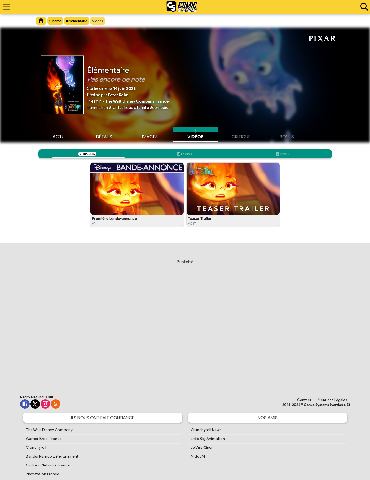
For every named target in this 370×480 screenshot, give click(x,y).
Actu (58, 136)
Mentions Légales (332, 400)
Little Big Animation (208, 438)
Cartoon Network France (48, 465)
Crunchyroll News (206, 429)
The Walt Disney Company (49, 429)
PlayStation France (42, 474)
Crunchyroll (36, 447)
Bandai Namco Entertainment (52, 456)
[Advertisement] (185, 320)
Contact (304, 400)
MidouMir (199, 456)
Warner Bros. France (44, 438)
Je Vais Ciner (202, 447)
